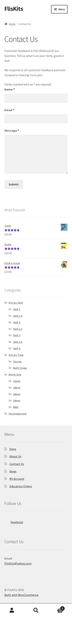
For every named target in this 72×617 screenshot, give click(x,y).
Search (36, 610)
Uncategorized (17, 413)
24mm (16, 394)
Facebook (13, 521)
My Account (16, 479)
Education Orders (20, 486)
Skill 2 (16, 322)
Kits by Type (16, 355)
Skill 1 (16, 309)
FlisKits (13, 9)
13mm (16, 381)
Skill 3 (16, 335)
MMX (15, 407)
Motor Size (15, 374)
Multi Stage (20, 368)
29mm (16, 400)
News (13, 471)
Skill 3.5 (17, 342)
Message (11, 130)
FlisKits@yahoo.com (17, 563)
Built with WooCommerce (21, 595)
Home (12, 24)
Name (9, 89)
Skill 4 (16, 348)
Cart (56, 607)
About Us (15, 456)
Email (9, 110)
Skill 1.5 (17, 316)
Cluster (17, 361)
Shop (12, 449)
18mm (16, 387)
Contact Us (16, 464)
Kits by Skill (16, 302)
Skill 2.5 (17, 329)
